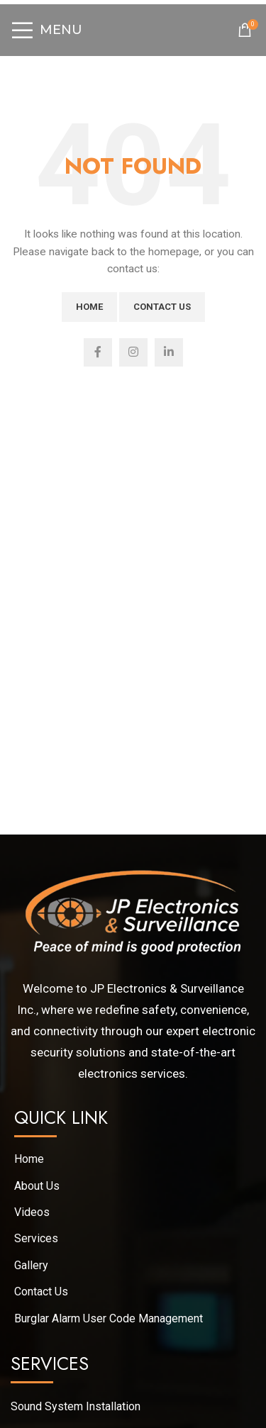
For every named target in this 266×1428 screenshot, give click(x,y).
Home (89, 306)
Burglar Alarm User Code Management (108, 1318)
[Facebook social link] (98, 352)
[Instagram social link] (133, 352)
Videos (32, 1212)
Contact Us (162, 306)
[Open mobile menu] (46, 30)
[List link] (133, 1407)
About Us (37, 1186)
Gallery (31, 1265)
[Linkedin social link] (169, 352)
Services (36, 1238)
